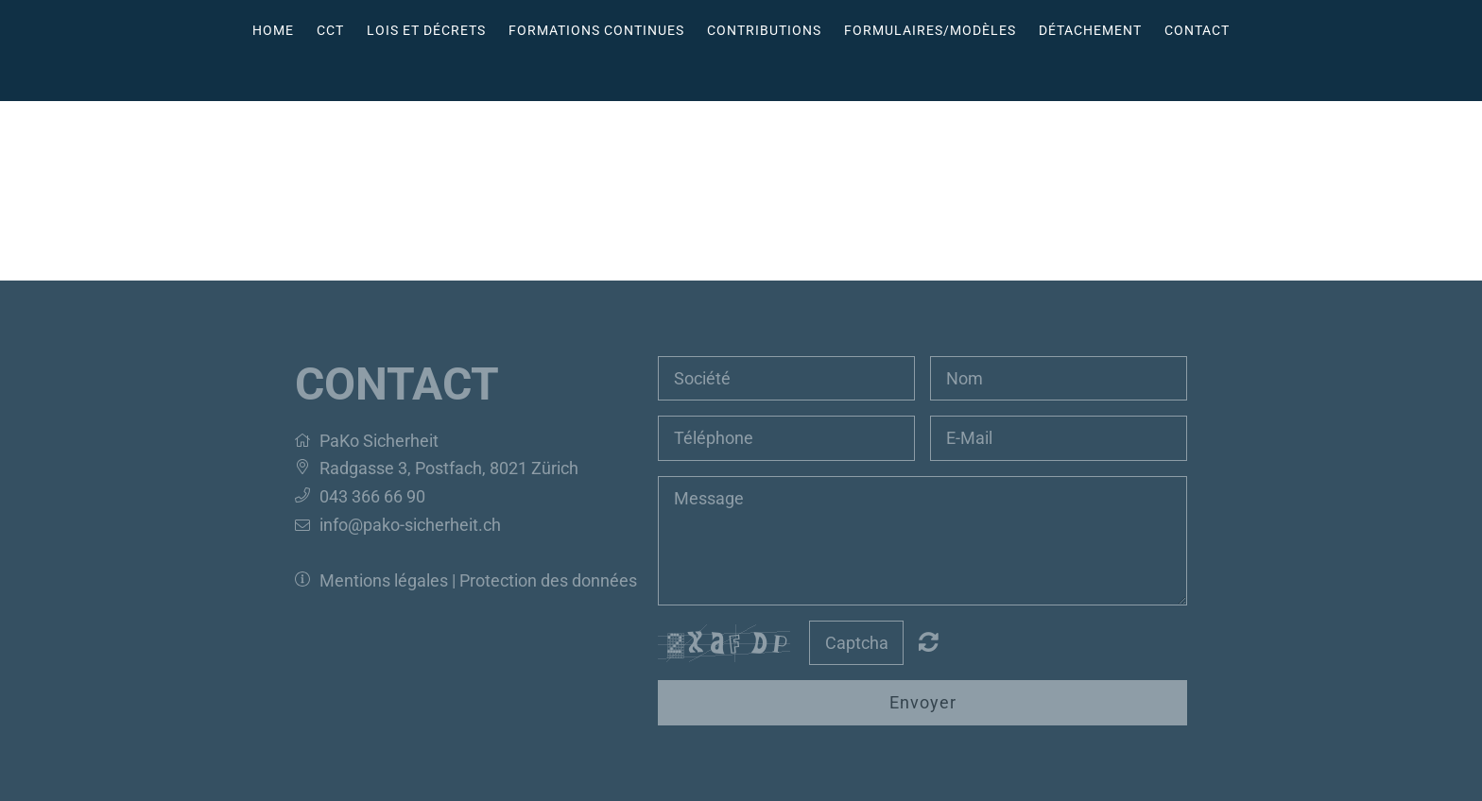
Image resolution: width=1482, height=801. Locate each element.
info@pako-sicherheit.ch (410, 525)
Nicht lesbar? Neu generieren (929, 641)
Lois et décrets (426, 31)
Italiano (764, 75)
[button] (307, 441)
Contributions (764, 31)
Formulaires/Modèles (930, 31)
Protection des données (548, 580)
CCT (330, 31)
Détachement (1090, 31)
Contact (1197, 31)
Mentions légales (385, 580)
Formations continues (596, 31)
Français (728, 75)
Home (273, 31)
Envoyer (922, 702)
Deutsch (692, 75)
